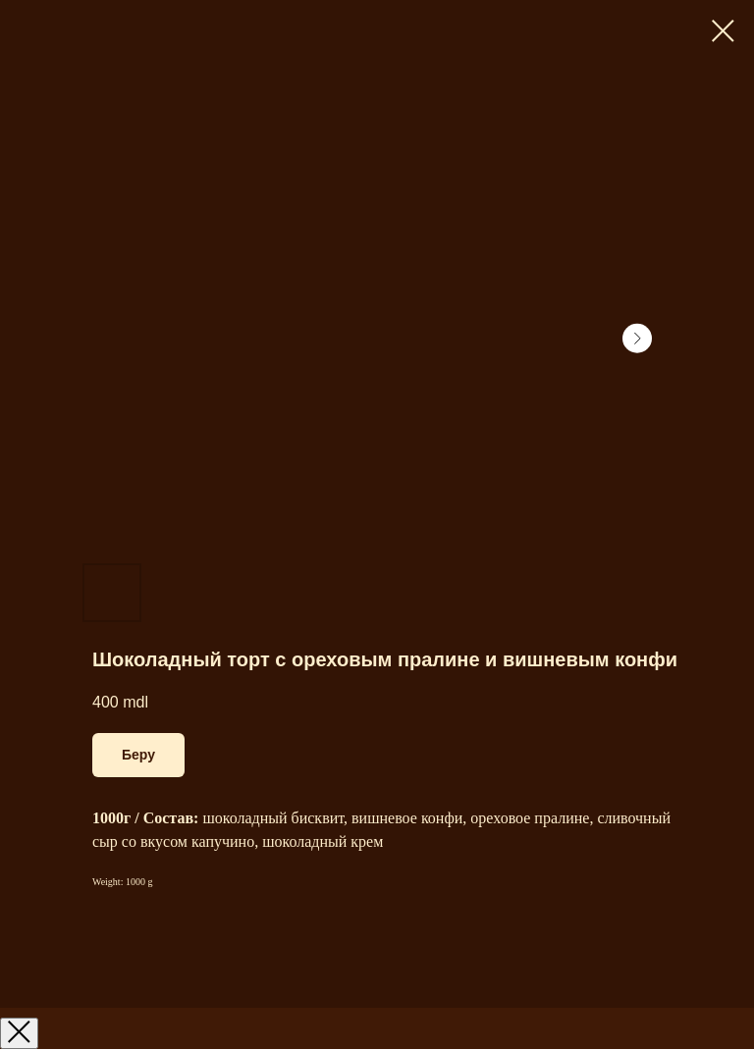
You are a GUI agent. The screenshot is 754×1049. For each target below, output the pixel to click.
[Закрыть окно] (19, 1033)
